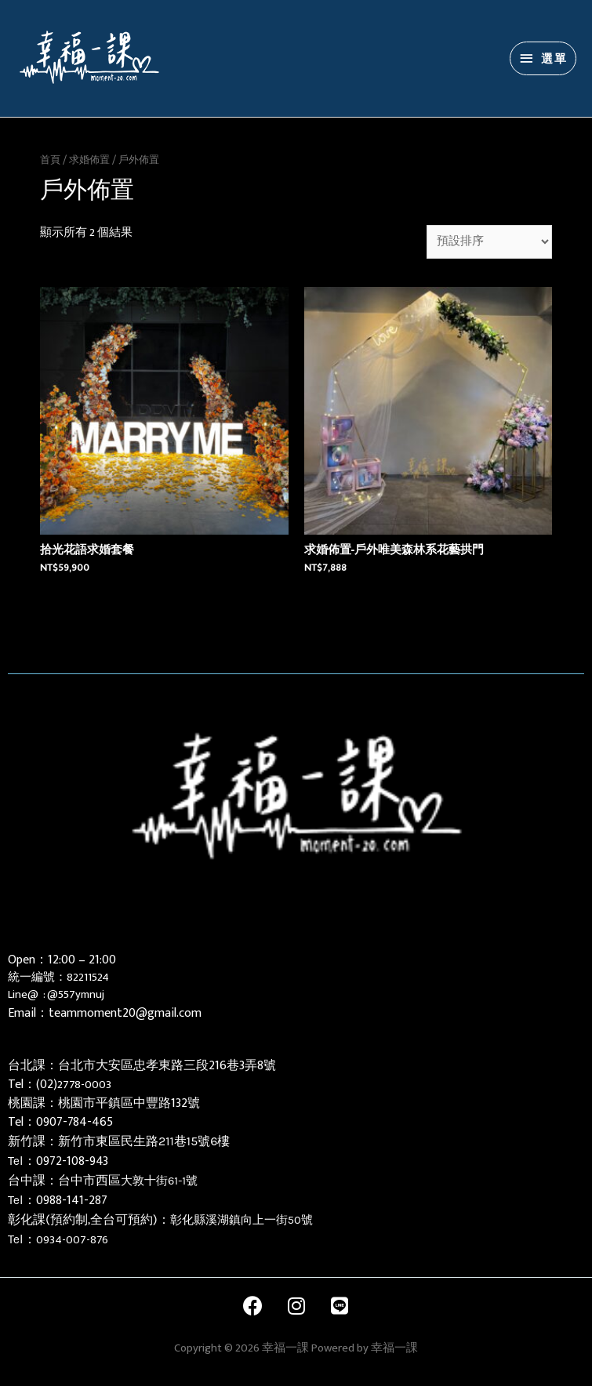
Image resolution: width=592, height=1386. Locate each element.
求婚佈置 (89, 160)
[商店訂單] (489, 242)
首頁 (50, 160)
